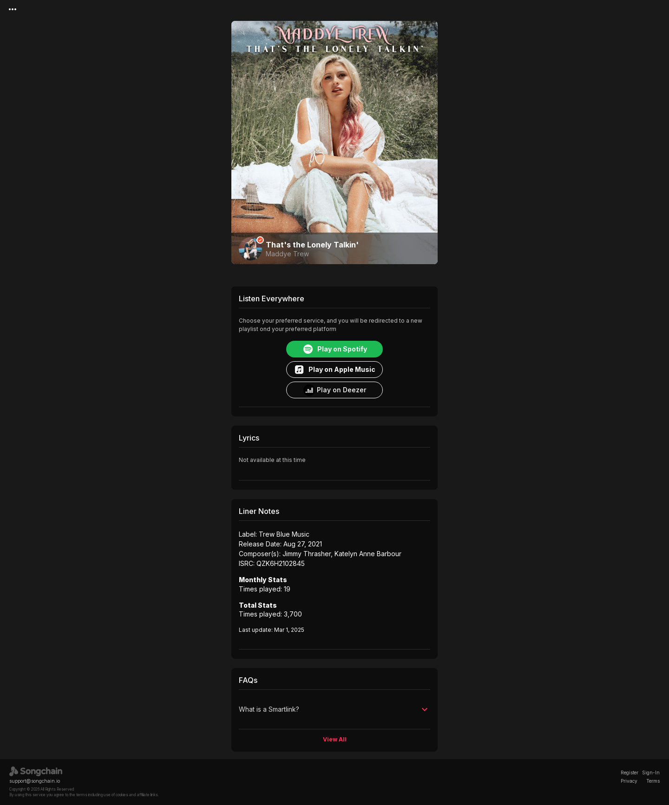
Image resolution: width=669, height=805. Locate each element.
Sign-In (651, 772)
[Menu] (12, 9)
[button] (334, 709)
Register (629, 772)
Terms (653, 781)
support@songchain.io (34, 781)
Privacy (629, 781)
